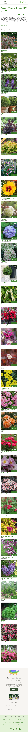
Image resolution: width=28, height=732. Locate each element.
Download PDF (4, 25)
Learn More (14, 689)
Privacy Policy (8, 722)
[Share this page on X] (21, 15)
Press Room (12, 724)
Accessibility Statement (19, 719)
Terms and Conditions (18, 722)
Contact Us (5, 724)
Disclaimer (19, 724)
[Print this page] (25, 15)
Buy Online (14, 48)
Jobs (24, 724)
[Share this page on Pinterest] (23, 15)
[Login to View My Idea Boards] (20, 1)
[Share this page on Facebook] (19, 15)
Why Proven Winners (8, 719)
